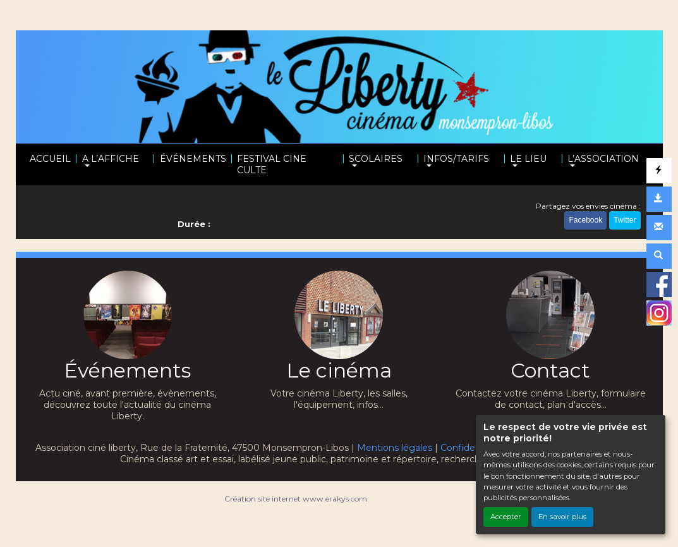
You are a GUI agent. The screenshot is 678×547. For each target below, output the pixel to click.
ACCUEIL (50, 158)
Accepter (505, 516)
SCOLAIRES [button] (376, 158)
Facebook (585, 220)
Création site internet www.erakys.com (295, 498)
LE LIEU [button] (528, 158)
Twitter (625, 220)
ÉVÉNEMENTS (193, 158)
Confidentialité (472, 447)
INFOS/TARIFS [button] (456, 158)
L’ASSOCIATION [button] (603, 158)
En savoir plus (562, 516)
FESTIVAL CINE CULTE (271, 164)
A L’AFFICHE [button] (110, 158)
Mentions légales (394, 447)
